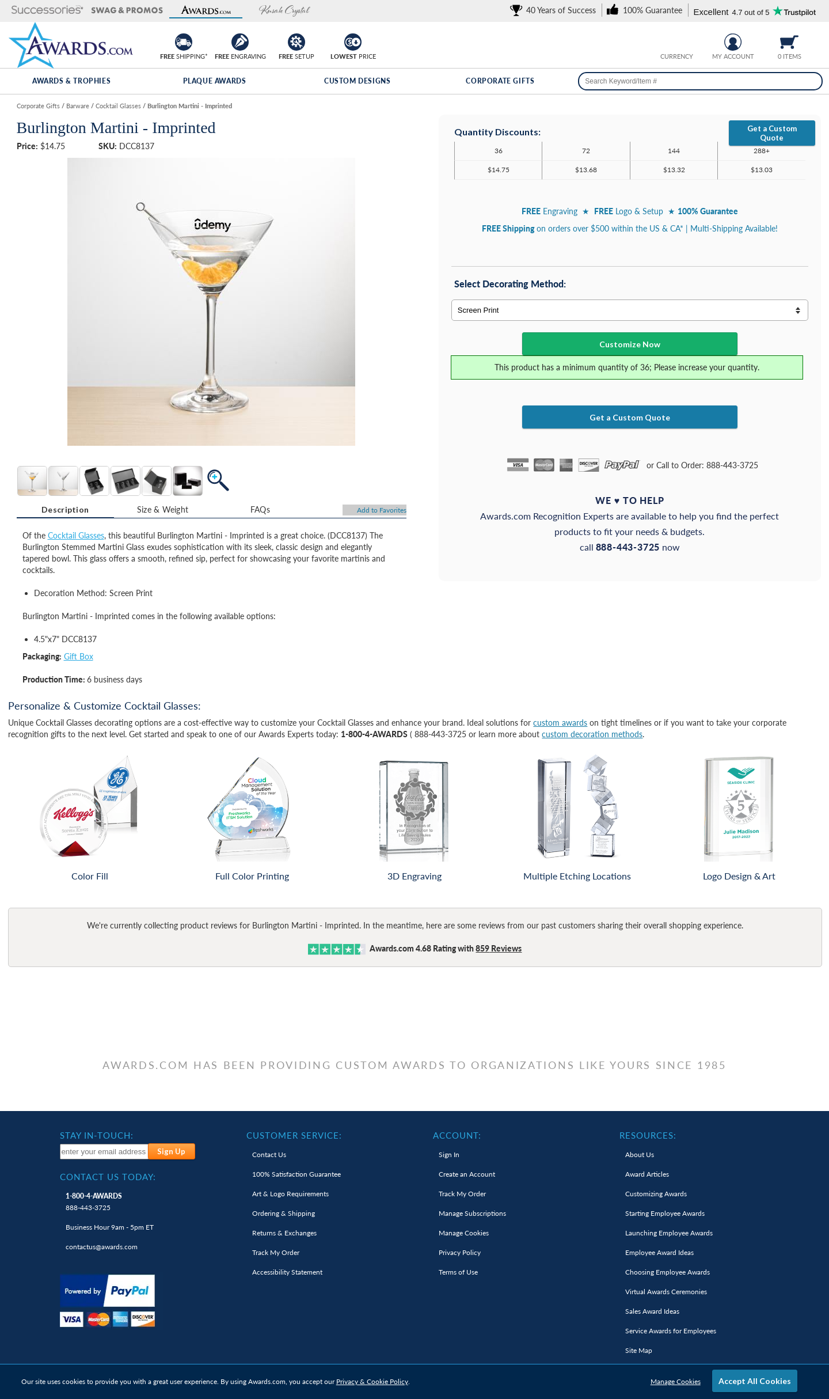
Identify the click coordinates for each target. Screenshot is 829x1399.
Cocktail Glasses (76, 535)
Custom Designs (357, 81)
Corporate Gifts (500, 81)
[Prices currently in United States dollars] (667, 40)
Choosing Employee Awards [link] (667, 1272)
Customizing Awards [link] (656, 1193)
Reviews (499, 948)
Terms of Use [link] (458, 1272)
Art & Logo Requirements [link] (290, 1193)
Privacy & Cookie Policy (372, 1381)
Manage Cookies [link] (464, 1233)
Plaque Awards (214, 81)
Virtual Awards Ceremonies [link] (666, 1291)
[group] (676, 40)
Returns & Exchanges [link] (284, 1233)
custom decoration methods (592, 734)
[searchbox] (700, 81)
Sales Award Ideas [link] (652, 1311)
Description (65, 509)
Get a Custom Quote (772, 133)
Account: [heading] (457, 1135)
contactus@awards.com (102, 1246)
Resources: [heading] (647, 1135)
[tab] (65, 510)
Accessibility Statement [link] (287, 1272)
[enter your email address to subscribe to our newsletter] (104, 1151)
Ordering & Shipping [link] (283, 1213)
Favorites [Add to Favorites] (381, 510)
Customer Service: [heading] (294, 1135)
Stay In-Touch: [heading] (97, 1135)
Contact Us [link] (269, 1154)
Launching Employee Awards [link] (669, 1233)
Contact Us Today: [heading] (108, 1176)
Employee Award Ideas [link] (659, 1252)
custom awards (560, 722)
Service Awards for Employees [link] (670, 1330)
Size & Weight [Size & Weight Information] (163, 509)
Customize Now (629, 344)
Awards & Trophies (71, 81)
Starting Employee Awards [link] (665, 1213)
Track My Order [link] (275, 1252)
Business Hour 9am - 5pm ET (110, 1227)
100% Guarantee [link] (296, 1174)
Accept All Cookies (754, 1381)
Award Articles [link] (647, 1174)
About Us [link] (639, 1154)
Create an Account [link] (467, 1174)
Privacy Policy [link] (460, 1252)
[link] (555, 10)
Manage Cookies (676, 1381)
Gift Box (78, 656)
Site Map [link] (638, 1350)
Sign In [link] (449, 1154)
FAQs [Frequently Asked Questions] (260, 509)
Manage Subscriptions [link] (472, 1213)
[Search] (810, 81)
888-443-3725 (94, 1202)
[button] (47, 10)
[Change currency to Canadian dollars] (685, 40)
